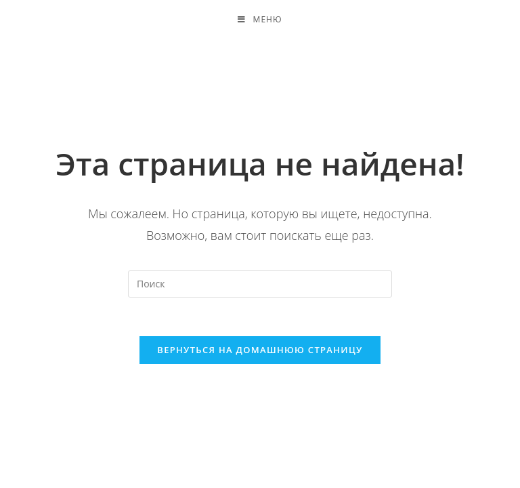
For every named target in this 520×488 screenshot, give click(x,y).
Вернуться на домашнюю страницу (259, 353)
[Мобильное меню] (260, 20)
